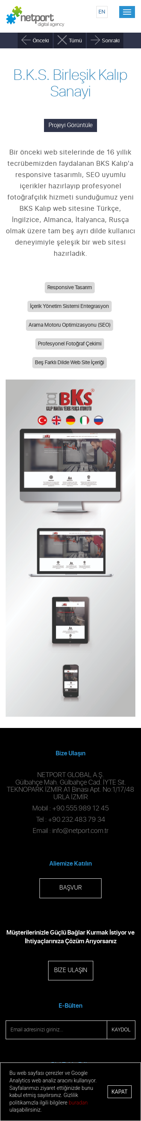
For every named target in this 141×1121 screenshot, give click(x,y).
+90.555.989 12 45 (80, 808)
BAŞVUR (70, 888)
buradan (78, 1103)
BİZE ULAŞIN (70, 970)
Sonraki (111, 41)
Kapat (119, 1092)
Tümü (75, 41)
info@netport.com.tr (80, 831)
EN (102, 12)
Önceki (41, 41)
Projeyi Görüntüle (70, 125)
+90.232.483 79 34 (76, 820)
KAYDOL (121, 1030)
